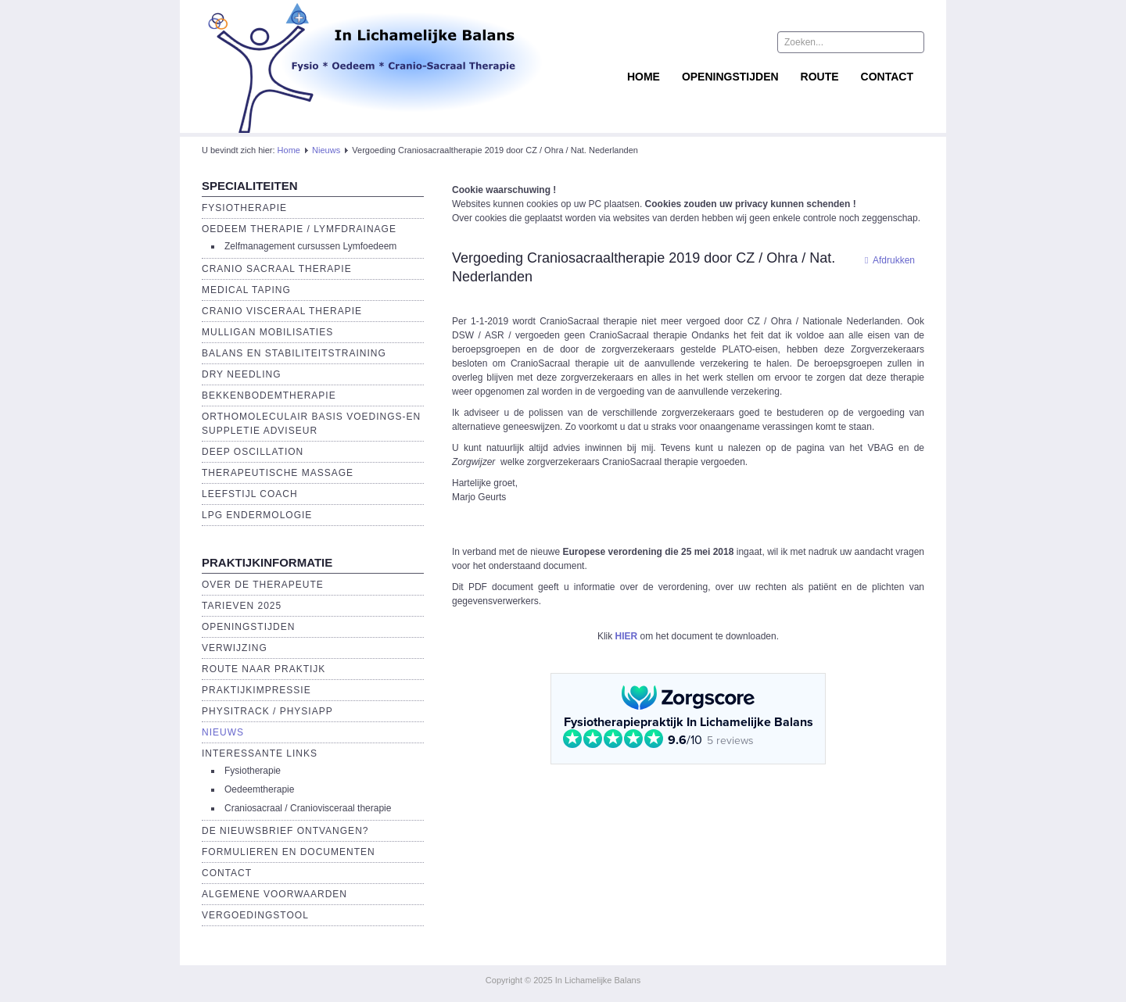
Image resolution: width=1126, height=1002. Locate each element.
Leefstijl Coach (250, 493)
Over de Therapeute (263, 584)
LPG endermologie (257, 515)
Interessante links (259, 753)
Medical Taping (246, 289)
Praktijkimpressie (256, 690)
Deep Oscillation (252, 451)
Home (643, 76)
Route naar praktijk (263, 669)
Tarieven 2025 (242, 605)
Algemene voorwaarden (274, 894)
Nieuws (326, 150)
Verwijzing (234, 647)
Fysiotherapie (244, 207)
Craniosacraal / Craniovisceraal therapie (307, 808)
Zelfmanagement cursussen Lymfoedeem (310, 246)
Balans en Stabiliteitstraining (294, 353)
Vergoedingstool (255, 915)
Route (820, 76)
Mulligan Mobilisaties (267, 332)
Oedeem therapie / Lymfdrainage (299, 229)
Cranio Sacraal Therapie (277, 268)
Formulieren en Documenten (288, 851)
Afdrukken (886, 260)
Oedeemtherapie (259, 789)
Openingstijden (730, 76)
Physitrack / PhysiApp (267, 711)
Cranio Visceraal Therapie (282, 311)
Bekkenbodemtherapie (269, 395)
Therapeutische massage (277, 472)
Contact (887, 76)
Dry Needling (242, 374)
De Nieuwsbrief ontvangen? (285, 830)
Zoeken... (777, 31)
